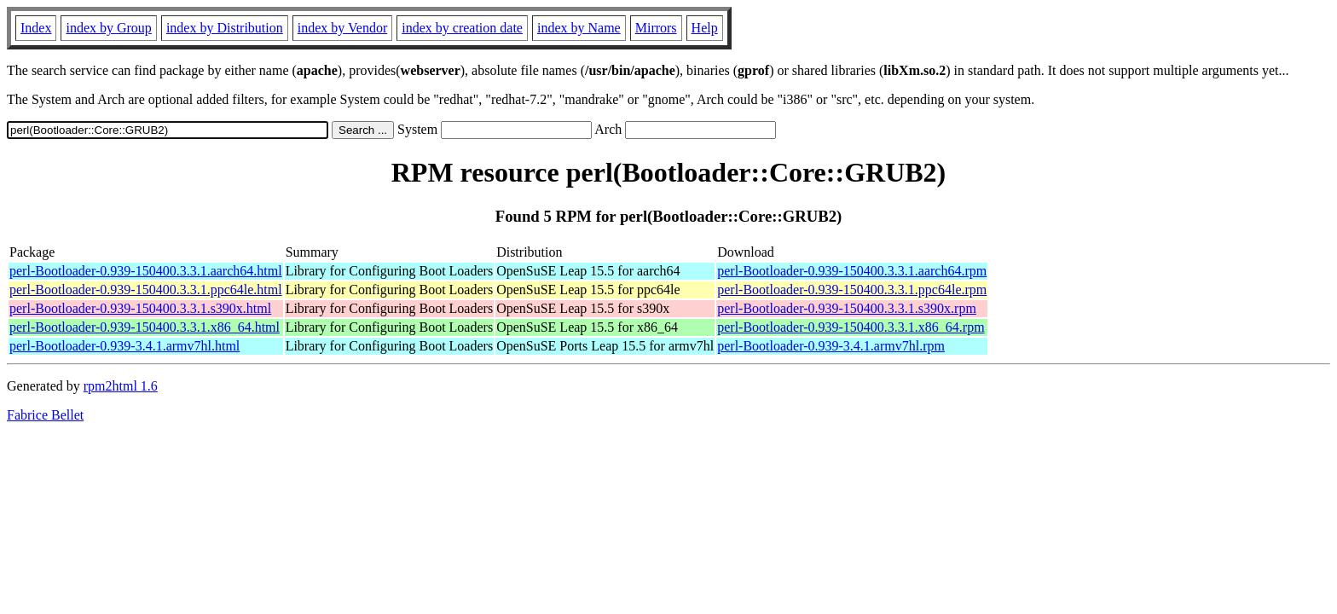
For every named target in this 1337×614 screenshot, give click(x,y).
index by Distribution (224, 27)
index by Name (579, 27)
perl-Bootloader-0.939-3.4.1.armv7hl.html (124, 346)
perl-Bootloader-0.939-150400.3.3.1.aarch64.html (145, 271)
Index (35, 27)
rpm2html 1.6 (121, 386)
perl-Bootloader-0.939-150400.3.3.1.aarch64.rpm (852, 271)
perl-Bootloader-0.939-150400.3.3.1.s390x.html (140, 308)
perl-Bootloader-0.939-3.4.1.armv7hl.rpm (831, 346)
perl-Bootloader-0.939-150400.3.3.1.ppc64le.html (145, 289)
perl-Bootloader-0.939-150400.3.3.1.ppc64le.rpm (852, 289)
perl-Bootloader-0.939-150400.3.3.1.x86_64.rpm (850, 327)
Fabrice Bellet (45, 415)
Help (705, 27)
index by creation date (462, 27)
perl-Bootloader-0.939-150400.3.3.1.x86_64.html (144, 327)
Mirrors (656, 27)
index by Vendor (342, 27)
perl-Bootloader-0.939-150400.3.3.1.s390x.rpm (846, 308)
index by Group (108, 27)
